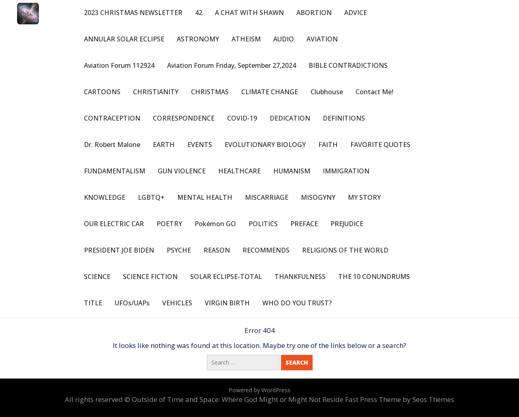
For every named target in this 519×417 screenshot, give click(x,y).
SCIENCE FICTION (150, 276)
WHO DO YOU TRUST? (297, 302)
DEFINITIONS (344, 118)
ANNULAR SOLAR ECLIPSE (124, 39)
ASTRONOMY (198, 39)
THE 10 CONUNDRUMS (374, 276)
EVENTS (199, 144)
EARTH (164, 144)
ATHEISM (246, 39)
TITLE (93, 302)
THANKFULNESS (300, 276)
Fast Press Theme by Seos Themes (399, 399)
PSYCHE (179, 250)
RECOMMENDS (266, 250)
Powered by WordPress (259, 390)
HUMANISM (291, 170)
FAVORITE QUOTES (380, 144)
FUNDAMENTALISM (114, 170)
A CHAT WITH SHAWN (249, 12)
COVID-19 (242, 118)
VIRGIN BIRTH (227, 302)
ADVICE (355, 12)
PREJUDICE (346, 223)
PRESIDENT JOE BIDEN (119, 250)
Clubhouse (327, 91)
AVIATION (322, 39)
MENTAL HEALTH (204, 197)
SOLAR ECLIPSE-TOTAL (226, 276)
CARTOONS (102, 91)
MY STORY (364, 197)
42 (198, 12)
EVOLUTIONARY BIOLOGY (265, 144)
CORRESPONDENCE (183, 118)
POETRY (169, 223)
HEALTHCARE (239, 170)
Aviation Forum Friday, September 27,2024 (231, 65)
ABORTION (314, 12)
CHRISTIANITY (155, 91)
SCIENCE (97, 276)
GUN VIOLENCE (182, 170)
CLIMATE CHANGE (269, 91)
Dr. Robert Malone (112, 144)
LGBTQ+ (151, 197)
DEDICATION (290, 118)
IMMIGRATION (346, 170)
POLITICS (263, 223)
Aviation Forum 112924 (119, 65)
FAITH (328, 144)
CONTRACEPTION (112, 118)
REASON (217, 250)
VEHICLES (177, 302)
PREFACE (304, 223)
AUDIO (283, 39)
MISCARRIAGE (266, 197)
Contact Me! (374, 91)
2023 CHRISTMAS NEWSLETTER (133, 12)
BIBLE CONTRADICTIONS (348, 65)
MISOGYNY (318, 197)
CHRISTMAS (210, 91)
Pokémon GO (215, 223)
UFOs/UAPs (132, 302)
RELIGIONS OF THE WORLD (345, 250)
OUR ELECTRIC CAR (114, 223)
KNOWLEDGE (104, 197)
